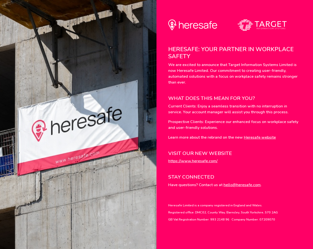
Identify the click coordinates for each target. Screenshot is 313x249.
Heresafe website (260, 137)
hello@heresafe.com (242, 185)
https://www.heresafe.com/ (193, 161)
